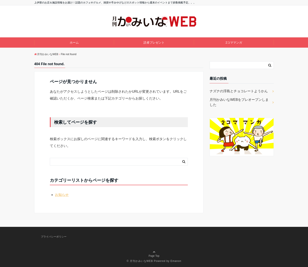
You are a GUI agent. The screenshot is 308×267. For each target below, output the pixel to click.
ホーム (74, 42)
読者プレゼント (154, 42)
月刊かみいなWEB (141, 261)
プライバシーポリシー (54, 236)
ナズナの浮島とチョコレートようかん (239, 91)
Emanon (175, 261)
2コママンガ (233, 42)
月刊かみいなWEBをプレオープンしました (239, 102)
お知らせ (62, 195)
